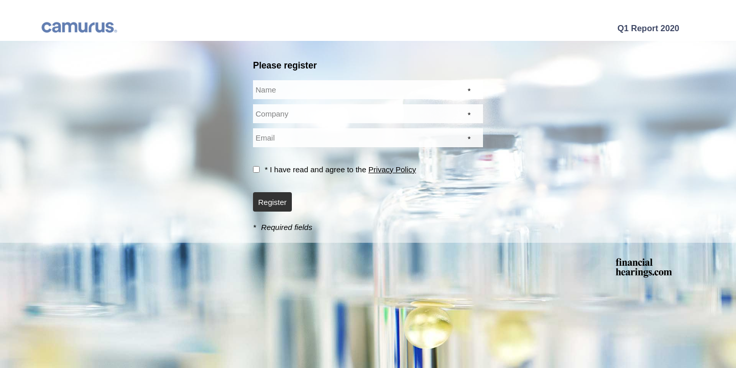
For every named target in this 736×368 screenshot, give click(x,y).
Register (272, 202)
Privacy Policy (392, 169)
